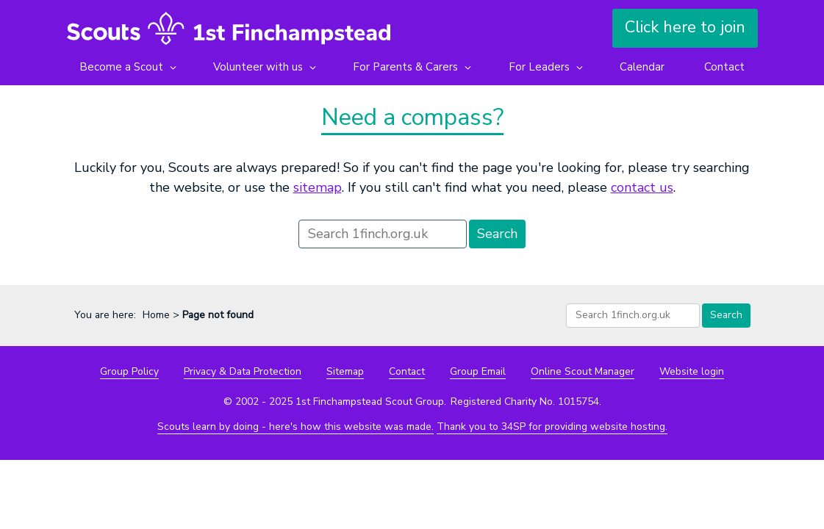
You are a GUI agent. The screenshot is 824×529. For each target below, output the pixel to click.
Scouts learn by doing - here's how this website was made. (295, 426)
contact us (642, 187)
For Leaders (539, 67)
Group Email (478, 371)
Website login (691, 371)
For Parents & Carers (405, 67)
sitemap (317, 187)
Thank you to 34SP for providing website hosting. (552, 426)
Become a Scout (121, 67)
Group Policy (129, 371)
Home (156, 315)
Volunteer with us (258, 67)
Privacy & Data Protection (242, 371)
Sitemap (345, 371)
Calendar (642, 67)
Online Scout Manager (582, 371)
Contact (724, 67)
